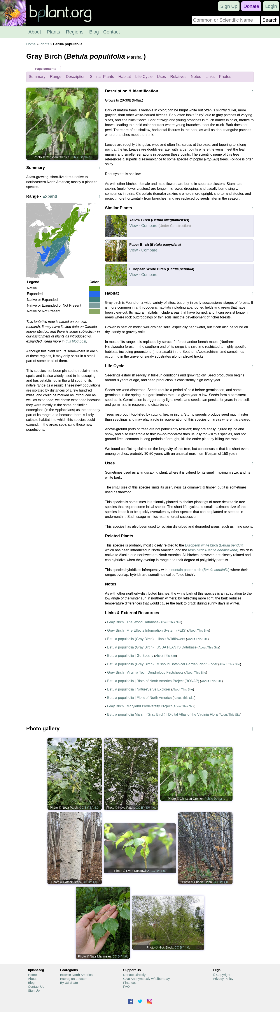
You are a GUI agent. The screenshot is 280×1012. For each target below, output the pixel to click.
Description (76, 76)
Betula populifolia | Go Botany (130, 655)
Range (55, 76)
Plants (53, 32)
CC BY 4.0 (90, 882)
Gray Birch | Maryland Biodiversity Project (139, 706)
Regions (75, 32)
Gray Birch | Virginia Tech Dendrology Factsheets (145, 672)
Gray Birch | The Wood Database (133, 622)
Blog (94, 32)
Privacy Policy (223, 978)
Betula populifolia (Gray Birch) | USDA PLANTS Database (152, 647)
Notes (196, 76)
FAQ (126, 986)
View (133, 225)
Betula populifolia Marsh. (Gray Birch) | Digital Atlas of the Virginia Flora (162, 714)
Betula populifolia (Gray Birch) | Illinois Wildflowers (146, 639)
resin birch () (213, 550)
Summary (37, 76)
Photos (225, 76)
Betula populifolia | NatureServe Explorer (138, 689)
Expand (49, 196)
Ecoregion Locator (73, 978)
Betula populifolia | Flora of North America (139, 697)
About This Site (170, 622)
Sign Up (228, 6)
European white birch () (215, 545)
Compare (149, 225)
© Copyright (221, 975)
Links (210, 76)
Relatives (178, 76)
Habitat (124, 76)
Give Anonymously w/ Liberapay (146, 978)
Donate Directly (134, 975)
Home (31, 44)
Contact (111, 32)
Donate (251, 6)
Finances (129, 982)
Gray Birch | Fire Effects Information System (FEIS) (146, 630)
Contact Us (36, 986)
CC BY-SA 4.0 (88, 807)
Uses (161, 76)
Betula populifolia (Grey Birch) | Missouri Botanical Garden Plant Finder (162, 664)
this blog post (76, 341)
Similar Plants (102, 76)
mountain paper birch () (198, 570)
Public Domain (80, 157)
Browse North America (76, 975)
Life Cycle (143, 76)
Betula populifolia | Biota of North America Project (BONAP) (153, 681)
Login (271, 6)
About (34, 32)
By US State (69, 982)
